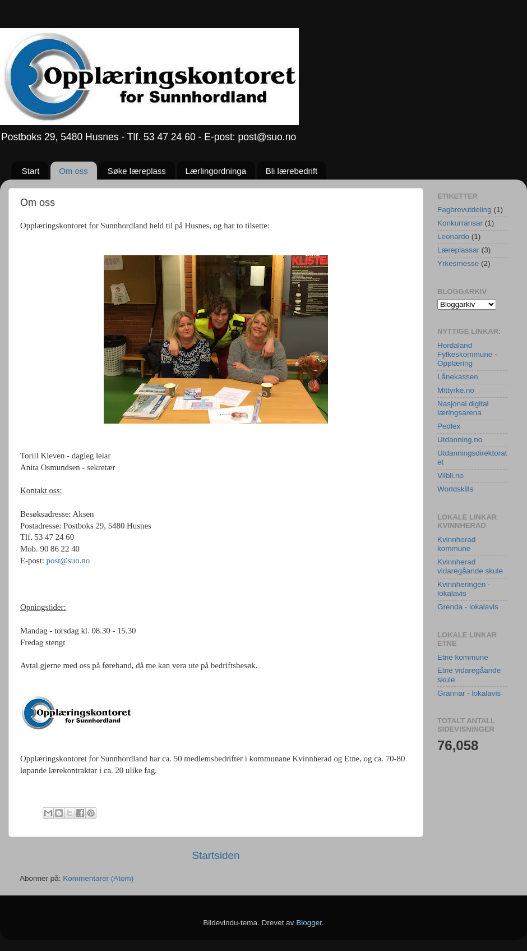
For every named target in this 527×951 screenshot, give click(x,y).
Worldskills (455, 489)
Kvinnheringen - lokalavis (464, 589)
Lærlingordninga (216, 171)
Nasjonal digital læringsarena (463, 408)
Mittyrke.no (455, 390)
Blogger (309, 922)
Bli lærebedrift (292, 171)
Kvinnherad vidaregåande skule (470, 566)
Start (31, 171)
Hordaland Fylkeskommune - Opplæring (467, 354)
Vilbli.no (450, 475)
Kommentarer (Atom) (98, 878)
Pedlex (448, 426)
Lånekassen (457, 377)
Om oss (73, 171)
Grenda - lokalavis (467, 607)
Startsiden (215, 855)
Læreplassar (458, 250)
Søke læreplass (137, 171)
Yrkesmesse (458, 263)
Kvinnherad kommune (456, 544)
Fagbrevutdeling (464, 209)
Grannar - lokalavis (469, 693)
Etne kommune (462, 657)
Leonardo (453, 236)
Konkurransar (460, 223)
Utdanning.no (459, 439)
